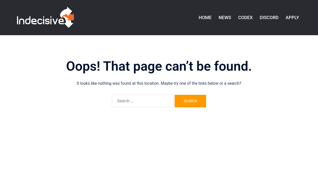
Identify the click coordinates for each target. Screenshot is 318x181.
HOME (205, 17)
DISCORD (269, 17)
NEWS (224, 17)
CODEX (245, 17)
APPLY (292, 17)
